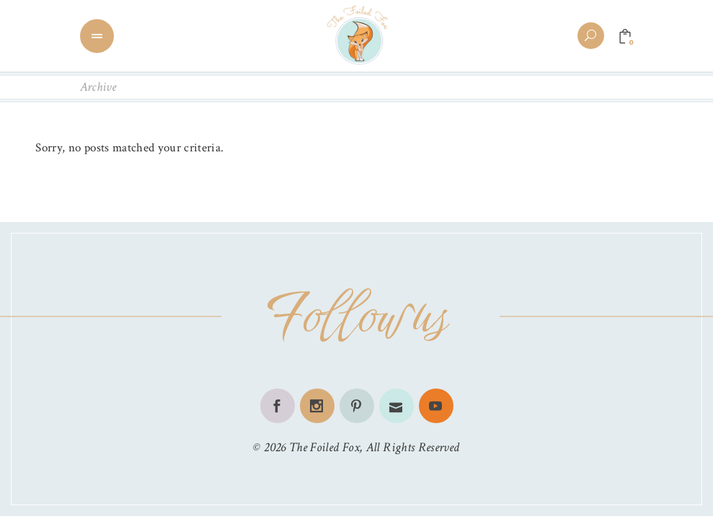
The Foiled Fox (324, 447)
